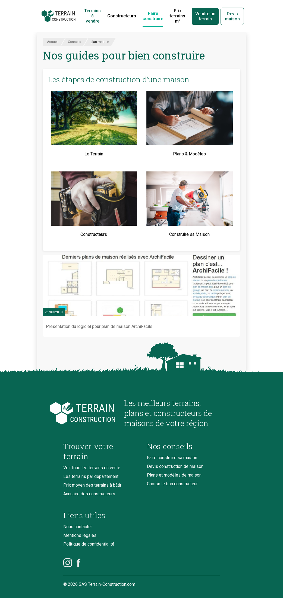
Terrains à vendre (92, 16)
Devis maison (232, 16)
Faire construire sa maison (172, 457)
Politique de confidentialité (88, 544)
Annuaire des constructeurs (89, 493)
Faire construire (153, 16)
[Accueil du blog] (89, 413)
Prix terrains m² (177, 16)
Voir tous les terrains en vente (91, 467)
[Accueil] (58, 16)
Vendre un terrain (205, 16)
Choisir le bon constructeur (172, 483)
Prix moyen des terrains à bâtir (92, 485)
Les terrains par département (90, 476)
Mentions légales (79, 535)
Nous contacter (77, 526)
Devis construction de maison (175, 466)
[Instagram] (67, 562)
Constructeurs (121, 15)
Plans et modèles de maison (174, 475)
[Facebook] (78, 562)
